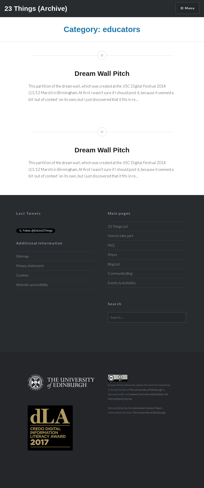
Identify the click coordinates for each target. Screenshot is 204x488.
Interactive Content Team (147, 408)
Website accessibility (32, 285)
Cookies (22, 275)
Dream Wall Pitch (102, 80)
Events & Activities (122, 283)
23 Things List (118, 226)
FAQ (111, 245)
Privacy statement (30, 266)
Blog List (114, 264)
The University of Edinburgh (146, 389)
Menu (190, 8)
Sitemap (22, 256)
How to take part (120, 236)
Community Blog (120, 273)
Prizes (112, 255)
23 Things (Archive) (36, 8)
